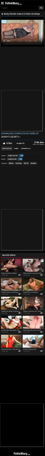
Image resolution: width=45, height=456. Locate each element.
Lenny (38, 144)
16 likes (9, 143)
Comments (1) (25, 148)
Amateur (33, 163)
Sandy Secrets (12, 159)
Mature (11, 163)
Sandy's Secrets (13, 155)
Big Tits (26, 163)
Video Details (6, 148)
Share (16, 148)
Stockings (19, 163)
